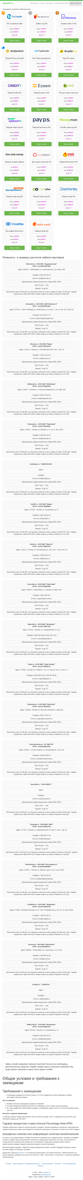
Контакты (57, 1164)
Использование (47, 1164)
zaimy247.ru (46, 1172)
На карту (42, 3)
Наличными (49, 3)
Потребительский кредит (61, 3)
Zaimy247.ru (8, 3)
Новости (41, 1166)
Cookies (8, 1164)
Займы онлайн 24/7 (75, 3)
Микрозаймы (34, 3)
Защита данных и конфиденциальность (27, 1164)
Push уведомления (69, 1164)
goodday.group (46, 1174)
